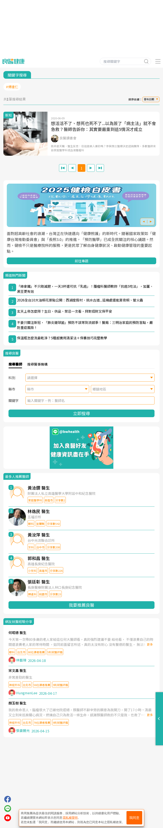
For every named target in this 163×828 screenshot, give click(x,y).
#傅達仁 (12, 86)
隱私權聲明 (70, 817)
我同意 (134, 818)
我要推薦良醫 (81, 605)
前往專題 (81, 260)
